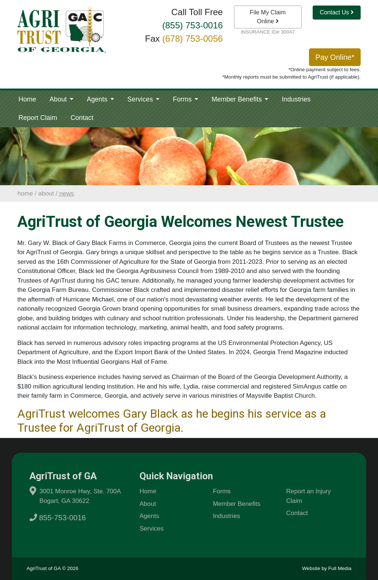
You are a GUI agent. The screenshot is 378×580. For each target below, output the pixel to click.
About (59, 99)
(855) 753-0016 (192, 25)
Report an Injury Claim (308, 496)
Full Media (339, 568)
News (66, 193)
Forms (183, 99)
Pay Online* (334, 57)
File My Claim (268, 16)
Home (27, 99)
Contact (82, 117)
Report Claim (37, 117)
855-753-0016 (58, 518)
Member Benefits (238, 99)
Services (141, 99)
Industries (296, 99)
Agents (98, 99)
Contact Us (337, 12)
